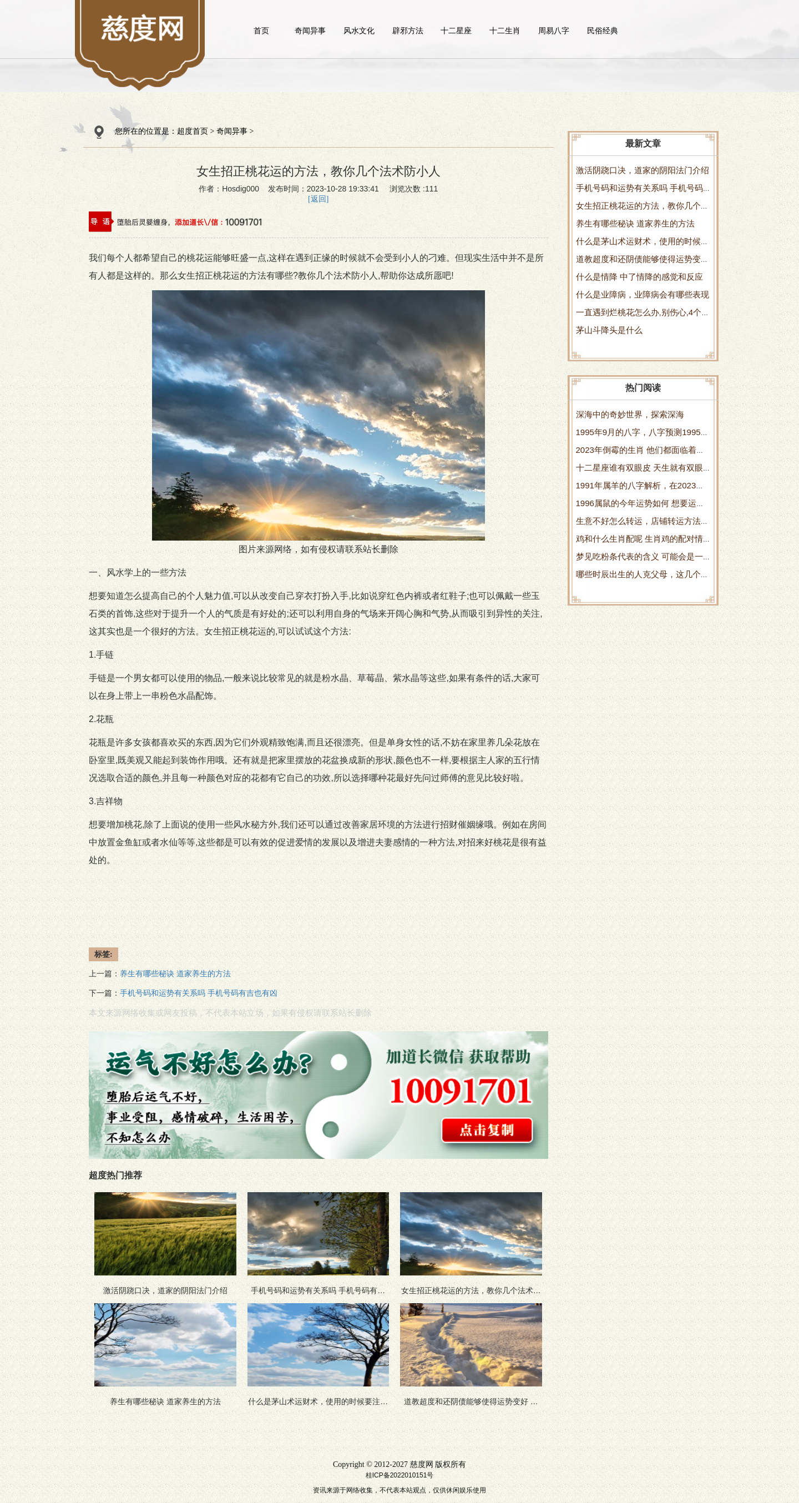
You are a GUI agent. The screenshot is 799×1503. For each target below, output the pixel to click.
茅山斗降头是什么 (609, 330)
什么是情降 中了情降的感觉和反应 (639, 276)
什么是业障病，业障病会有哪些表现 (642, 294)
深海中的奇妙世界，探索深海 (630, 414)
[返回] (318, 199)
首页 (261, 30)
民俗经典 (602, 30)
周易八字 (553, 30)
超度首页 (192, 131)
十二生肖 (504, 30)
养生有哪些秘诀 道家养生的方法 (635, 223)
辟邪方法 (407, 30)
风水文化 (359, 30)
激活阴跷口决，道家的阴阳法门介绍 (642, 170)
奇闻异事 (310, 30)
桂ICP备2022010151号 (400, 1475)
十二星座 (456, 30)
